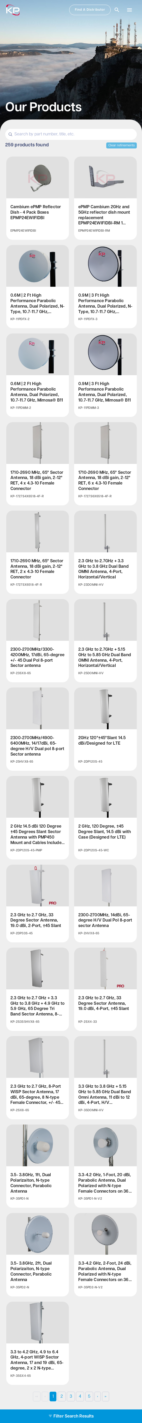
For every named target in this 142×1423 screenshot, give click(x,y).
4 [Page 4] (80, 1397)
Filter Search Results (71, 1416)
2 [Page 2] (62, 1397)
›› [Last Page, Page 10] (105, 1397)
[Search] (71, 134)
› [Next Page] (97, 1397)
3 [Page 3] (71, 1397)
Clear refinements (121, 145)
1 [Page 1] (53, 1397)
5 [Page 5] (89, 1397)
